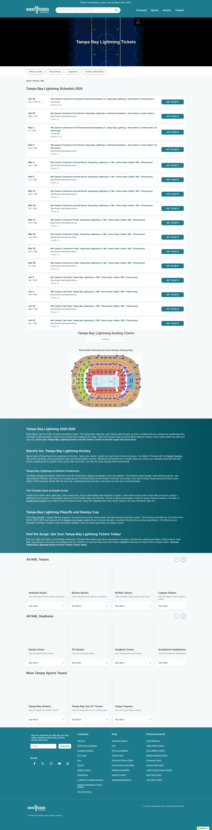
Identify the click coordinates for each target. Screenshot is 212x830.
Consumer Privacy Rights (122, 760)
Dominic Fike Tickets (155, 765)
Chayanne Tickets (153, 760)
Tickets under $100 (94, 71)
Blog (79, 760)
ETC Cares (82, 755)
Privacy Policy (118, 755)
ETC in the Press (84, 792)
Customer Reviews (85, 750)
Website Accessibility (120, 770)
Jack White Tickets (154, 780)
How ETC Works (119, 775)
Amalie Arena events (36, 501)
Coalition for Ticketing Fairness (90, 780)
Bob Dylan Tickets (153, 775)
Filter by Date (35, 71)
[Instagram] (51, 763)
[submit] (116, 10)
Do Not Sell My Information (123, 765)
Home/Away (55, 71)
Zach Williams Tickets (155, 750)
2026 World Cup (153, 741)
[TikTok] (68, 763)
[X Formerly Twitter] (43, 763)
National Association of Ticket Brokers (89, 786)
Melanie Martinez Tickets (156, 755)
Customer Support (119, 741)
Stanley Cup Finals (73, 520)
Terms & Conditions (120, 750)
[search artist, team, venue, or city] (88, 10)
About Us (81, 741)
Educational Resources (121, 780)
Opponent (73, 71)
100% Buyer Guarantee (87, 746)
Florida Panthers (174, 456)
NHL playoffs (38, 517)
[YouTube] (59, 763)
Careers (80, 765)
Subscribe (65, 746)
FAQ (114, 746)
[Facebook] (34, 763)
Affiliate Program (84, 770)
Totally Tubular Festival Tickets (159, 770)
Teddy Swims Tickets (155, 746)
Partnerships (82, 775)
